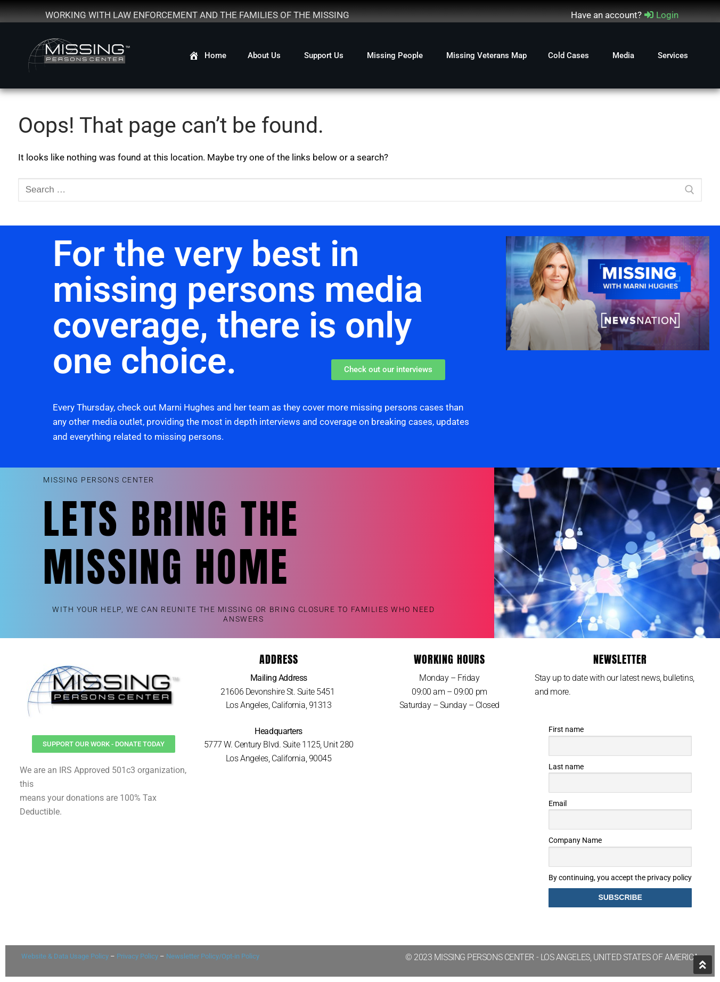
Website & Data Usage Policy (65, 956)
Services (674, 55)
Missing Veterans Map (486, 55)
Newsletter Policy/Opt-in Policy (212, 956)
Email (558, 803)
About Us (265, 55)
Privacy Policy (137, 956)
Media (624, 55)
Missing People (396, 55)
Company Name (575, 840)
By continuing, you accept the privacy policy (620, 877)
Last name (566, 766)
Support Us (325, 55)
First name (566, 729)
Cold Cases (569, 55)
